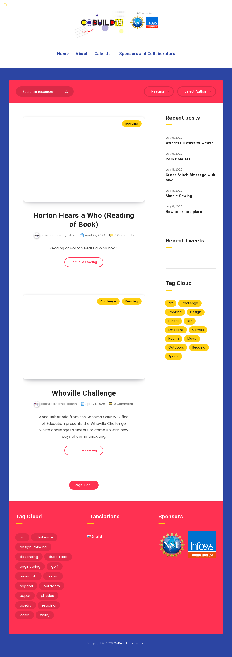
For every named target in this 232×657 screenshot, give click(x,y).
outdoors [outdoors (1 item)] (52, 585)
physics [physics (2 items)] (47, 595)
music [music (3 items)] (53, 576)
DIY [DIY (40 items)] (189, 321)
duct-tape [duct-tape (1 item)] (58, 556)
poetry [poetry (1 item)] (25, 605)
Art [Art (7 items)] (170, 303)
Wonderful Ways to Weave (190, 143)
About (82, 53)
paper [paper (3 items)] (25, 595)
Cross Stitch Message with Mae (190, 177)
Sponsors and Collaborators (147, 53)
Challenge (108, 301)
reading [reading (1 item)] (49, 605)
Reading (131, 123)
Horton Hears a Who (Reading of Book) (83, 220)
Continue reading (83, 262)
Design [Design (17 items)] (195, 312)
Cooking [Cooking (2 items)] (175, 312)
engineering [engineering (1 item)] (30, 566)
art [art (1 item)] (22, 537)
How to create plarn (184, 212)
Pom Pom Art (178, 159)
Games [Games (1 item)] (198, 329)
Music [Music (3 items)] (192, 338)
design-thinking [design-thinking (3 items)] (33, 547)
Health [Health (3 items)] (173, 338)
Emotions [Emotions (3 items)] (176, 329)
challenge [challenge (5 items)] (44, 537)
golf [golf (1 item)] (54, 566)
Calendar (103, 53)
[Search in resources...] (45, 91)
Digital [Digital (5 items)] (173, 321)
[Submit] (67, 91)
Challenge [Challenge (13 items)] (189, 303)
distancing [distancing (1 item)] (29, 556)
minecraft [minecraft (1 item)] (28, 576)
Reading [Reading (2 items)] (198, 347)
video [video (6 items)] (24, 615)
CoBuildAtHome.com (130, 643)
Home (63, 53)
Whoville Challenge (84, 393)
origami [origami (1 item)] (26, 585)
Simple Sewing (179, 196)
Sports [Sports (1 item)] (173, 356)
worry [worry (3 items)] (45, 615)
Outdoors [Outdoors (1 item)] (176, 347)
